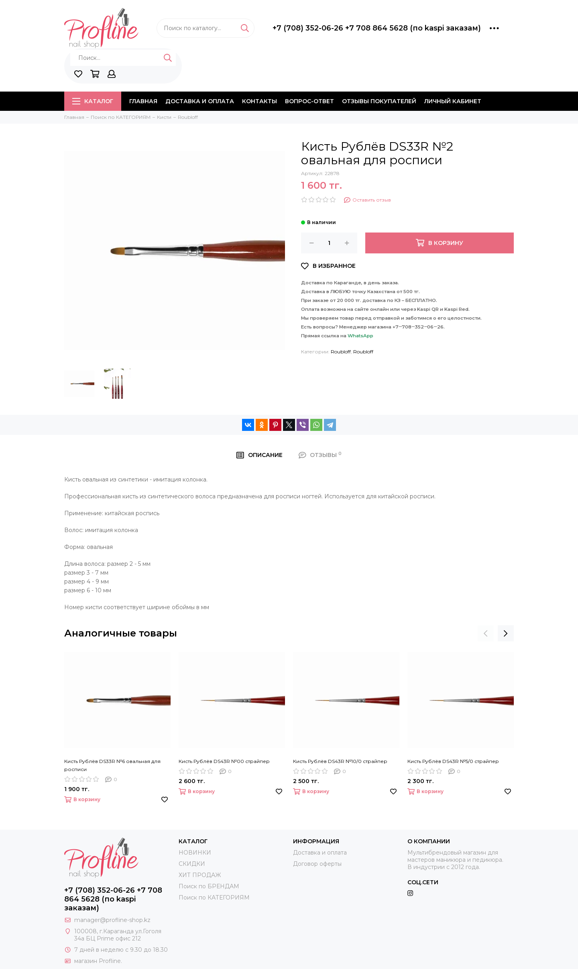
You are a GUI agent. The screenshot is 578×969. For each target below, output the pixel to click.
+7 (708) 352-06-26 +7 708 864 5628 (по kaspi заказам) (377, 28)
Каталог (92, 101)
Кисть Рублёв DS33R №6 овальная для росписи (112, 765)
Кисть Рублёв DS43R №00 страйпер (224, 761)
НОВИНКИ (195, 852)
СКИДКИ (192, 863)
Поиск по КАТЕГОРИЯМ (214, 897)
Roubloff (341, 352)
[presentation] (486, 633)
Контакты (259, 101)
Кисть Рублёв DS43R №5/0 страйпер (453, 761)
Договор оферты (317, 863)
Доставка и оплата (199, 101)
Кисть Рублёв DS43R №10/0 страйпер (340, 761)
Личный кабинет (452, 101)
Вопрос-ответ (309, 101)
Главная (143, 101)
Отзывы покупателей (379, 101)
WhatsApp (360, 336)
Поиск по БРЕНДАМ (209, 886)
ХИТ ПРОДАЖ (200, 875)
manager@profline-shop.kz (112, 920)
